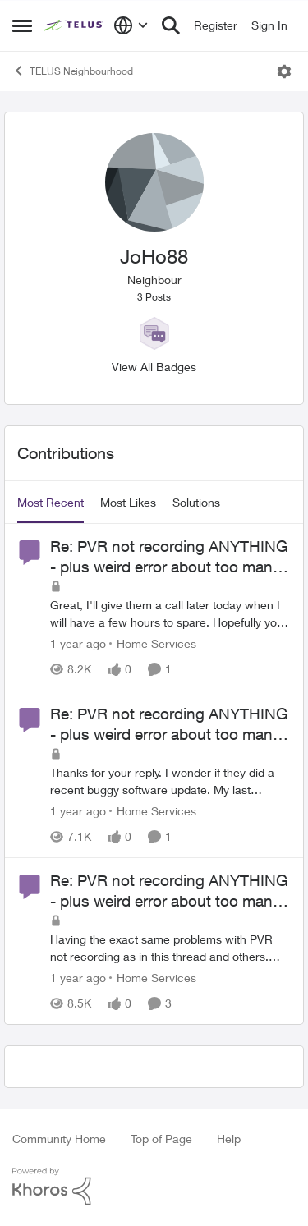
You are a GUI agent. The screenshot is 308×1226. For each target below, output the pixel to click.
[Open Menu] (284, 71)
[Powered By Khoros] (154, 1186)
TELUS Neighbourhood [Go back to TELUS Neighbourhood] (72, 70)
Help (229, 1139)
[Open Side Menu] (22, 25)
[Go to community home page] (74, 25)
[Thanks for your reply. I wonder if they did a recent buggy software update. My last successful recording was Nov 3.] (170, 781)
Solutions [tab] (196, 502)
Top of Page (161, 1139)
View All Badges (154, 367)
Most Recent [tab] (50, 502)
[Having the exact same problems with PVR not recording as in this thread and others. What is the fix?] (170, 947)
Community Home (59, 1139)
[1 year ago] (78, 644)
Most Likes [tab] (128, 502)
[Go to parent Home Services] (152, 644)
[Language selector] (131, 25)
